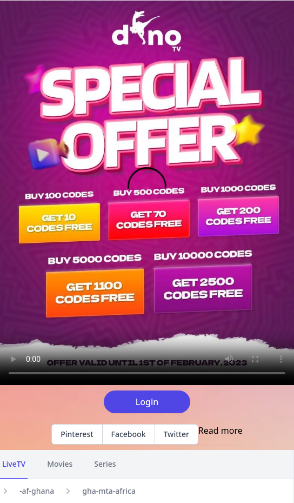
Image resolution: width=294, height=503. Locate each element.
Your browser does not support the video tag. (147, 193)
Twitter (176, 434)
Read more (220, 430)
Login (147, 402)
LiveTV (13, 464)
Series (105, 464)
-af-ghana (36, 491)
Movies (59, 464)
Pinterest (77, 434)
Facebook (128, 434)
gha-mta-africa (109, 491)
